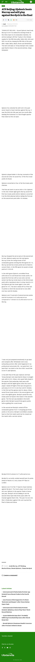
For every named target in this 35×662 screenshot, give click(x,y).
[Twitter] (5, 648)
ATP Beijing (22, 566)
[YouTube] (7, 648)
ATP (3, 5)
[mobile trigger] (3, 2)
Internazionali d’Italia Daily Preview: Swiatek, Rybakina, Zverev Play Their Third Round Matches (16, 610)
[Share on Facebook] (6, 20)
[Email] (14, 20)
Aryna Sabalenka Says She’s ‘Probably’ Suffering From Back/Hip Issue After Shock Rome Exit (16, 618)
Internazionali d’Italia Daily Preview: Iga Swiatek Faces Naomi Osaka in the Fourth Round (16, 594)
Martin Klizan (6, 568)
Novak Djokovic (16, 568)
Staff (4, 24)
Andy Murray (13, 566)
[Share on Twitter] (8, 20)
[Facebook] (2, 648)
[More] (16, 20)
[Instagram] (10, 648)
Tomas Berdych (27, 568)
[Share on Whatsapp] (11, 20)
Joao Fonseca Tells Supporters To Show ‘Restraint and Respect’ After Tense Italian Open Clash (16, 602)
